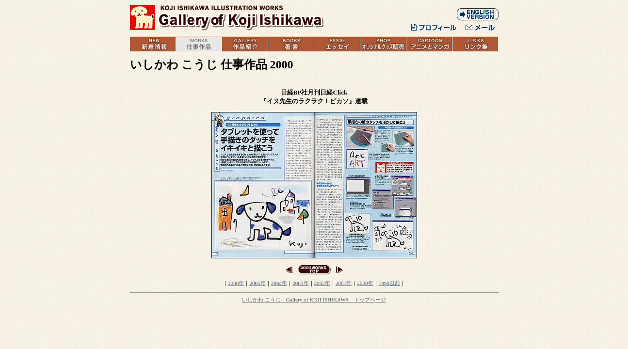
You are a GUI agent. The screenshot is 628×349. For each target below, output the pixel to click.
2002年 (322, 283)
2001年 (344, 283)
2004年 (279, 283)
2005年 (257, 283)
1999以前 (389, 283)
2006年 (236, 283)
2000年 (365, 283)
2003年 (300, 283)
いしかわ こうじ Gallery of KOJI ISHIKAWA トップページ (314, 299)
